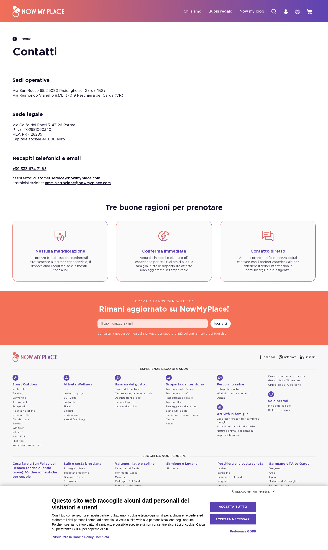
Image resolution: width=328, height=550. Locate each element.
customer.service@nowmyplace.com (66, 178)
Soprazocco (72, 481)
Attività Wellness (78, 380)
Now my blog (250, 11)
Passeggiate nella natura (181, 406)
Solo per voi (278, 397)
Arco (272, 473)
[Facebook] (267, 357)
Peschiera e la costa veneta (240, 464)
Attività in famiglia (233, 410)
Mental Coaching (74, 419)
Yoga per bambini (228, 435)
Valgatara (223, 481)
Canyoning (19, 398)
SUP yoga (70, 398)
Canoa (170, 419)
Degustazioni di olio (128, 398)
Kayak (169, 424)
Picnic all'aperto (125, 402)
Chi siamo (191, 11)
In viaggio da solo (279, 406)
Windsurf (18, 428)
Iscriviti (220, 323)
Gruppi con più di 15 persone (287, 376)
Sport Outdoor (25, 380)
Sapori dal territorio (128, 389)
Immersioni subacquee (27, 445)
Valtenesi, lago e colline (135, 464)
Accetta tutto (233, 507)
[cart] (309, 11)
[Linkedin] (307, 357)
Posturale (70, 402)
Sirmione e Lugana (181, 464)
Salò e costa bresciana (82, 464)
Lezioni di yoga (74, 393)
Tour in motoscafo (178, 393)
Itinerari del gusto (130, 380)
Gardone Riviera (74, 477)
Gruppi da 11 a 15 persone (284, 381)
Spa (66, 389)
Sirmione (172, 468)
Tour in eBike (174, 402)
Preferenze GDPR (243, 531)
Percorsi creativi (230, 380)
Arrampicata (20, 402)
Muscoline (121, 477)
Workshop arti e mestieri (233, 393)
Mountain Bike (21, 415)
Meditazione (71, 415)
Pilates (68, 406)
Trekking (18, 393)
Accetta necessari (233, 519)
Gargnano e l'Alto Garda (289, 464)
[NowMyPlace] (38, 12)
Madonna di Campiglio (283, 481)
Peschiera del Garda (230, 477)
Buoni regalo (219, 11)
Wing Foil (19, 437)
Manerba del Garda (127, 468)
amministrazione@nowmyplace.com (78, 183)
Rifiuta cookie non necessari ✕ (253, 491)
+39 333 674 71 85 (29, 169)
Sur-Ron (18, 424)
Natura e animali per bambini (235, 431)
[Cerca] (272, 11)
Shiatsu (68, 411)
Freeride (18, 441)
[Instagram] (287, 357)
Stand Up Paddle (176, 411)
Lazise (222, 468)
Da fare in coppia (279, 410)
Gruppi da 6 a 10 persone (284, 385)
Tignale (273, 477)
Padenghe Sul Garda (128, 481)
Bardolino (224, 473)
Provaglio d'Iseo (74, 468)
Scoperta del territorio (185, 380)
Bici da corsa (21, 419)
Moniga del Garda (126, 473)
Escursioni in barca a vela (182, 415)
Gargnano (275, 468)
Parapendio (20, 406)
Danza (221, 398)
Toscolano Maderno (76, 473)
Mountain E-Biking (24, 411)
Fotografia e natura (229, 389)
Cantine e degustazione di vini (134, 393)
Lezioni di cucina (126, 406)
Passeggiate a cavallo (179, 398)
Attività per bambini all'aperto (236, 427)
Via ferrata (19, 389)
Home (22, 39)
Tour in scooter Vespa (180, 389)
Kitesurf (18, 432)
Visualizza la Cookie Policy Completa (81, 537)
